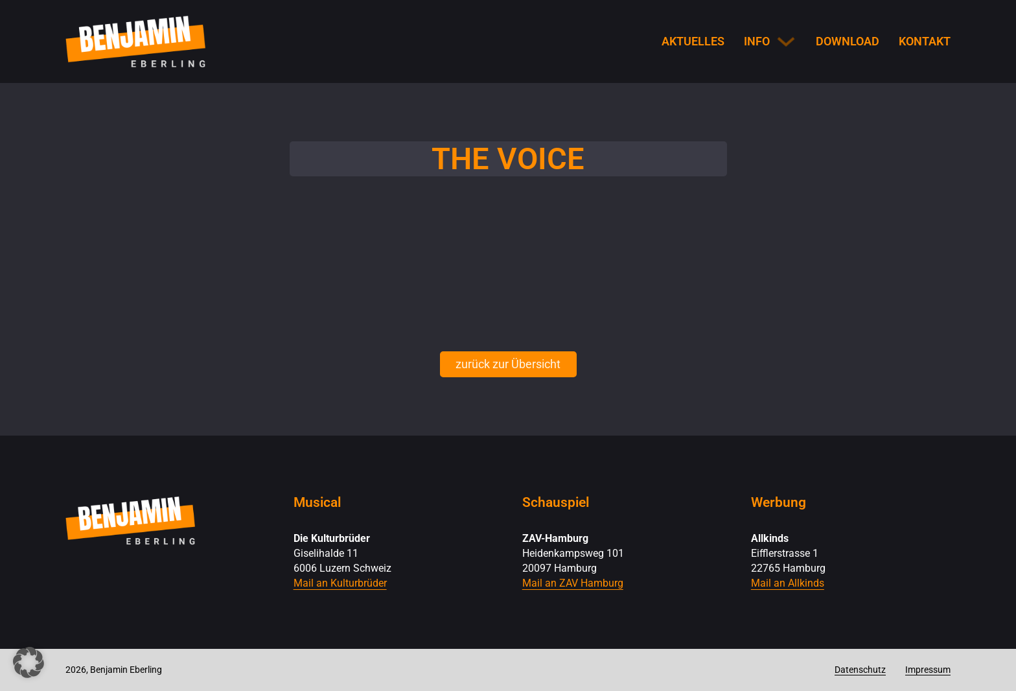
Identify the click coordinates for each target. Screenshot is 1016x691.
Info (757, 41)
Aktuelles (693, 41)
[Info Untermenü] (786, 41)
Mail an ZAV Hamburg (572, 583)
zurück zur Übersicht (508, 364)
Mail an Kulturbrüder (340, 583)
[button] (28, 662)
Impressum (928, 669)
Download (847, 41)
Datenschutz (860, 669)
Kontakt (925, 41)
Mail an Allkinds (787, 583)
